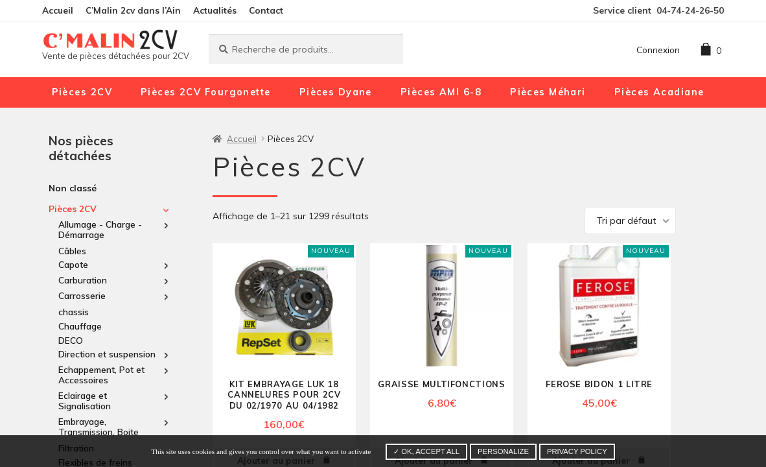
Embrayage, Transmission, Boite (98, 426)
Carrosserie (82, 296)
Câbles (72, 250)
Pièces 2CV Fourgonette (206, 92)
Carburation (82, 280)
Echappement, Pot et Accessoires (101, 375)
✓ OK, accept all (426, 451)
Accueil (57, 10)
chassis (73, 311)
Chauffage (80, 325)
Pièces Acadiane (659, 92)
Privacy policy (577, 451)
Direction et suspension (107, 354)
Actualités (215, 10)
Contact (266, 10)
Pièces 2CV (82, 92)
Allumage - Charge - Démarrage (100, 229)
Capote (73, 264)
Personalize (503, 451)
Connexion (658, 49)
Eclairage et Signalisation (84, 400)
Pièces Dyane (335, 92)
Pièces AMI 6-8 (441, 92)
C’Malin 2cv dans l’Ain (133, 10)
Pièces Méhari (548, 92)
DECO (70, 340)
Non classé (73, 187)
